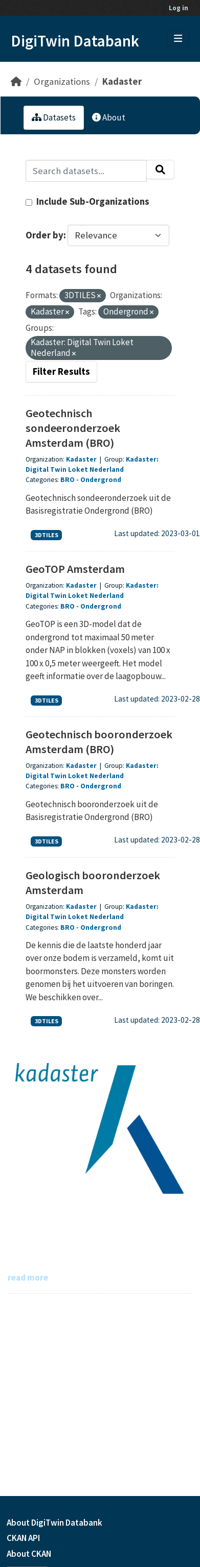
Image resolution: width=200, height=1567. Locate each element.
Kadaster (122, 81)
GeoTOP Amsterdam (75, 569)
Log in (178, 8)
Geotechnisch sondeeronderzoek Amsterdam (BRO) (73, 427)
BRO (67, 479)
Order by (44, 235)
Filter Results (61, 371)
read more (28, 1277)
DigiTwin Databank (75, 41)
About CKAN (29, 1553)
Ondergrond (100, 479)
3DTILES (46, 535)
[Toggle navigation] (178, 38)
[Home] (16, 81)
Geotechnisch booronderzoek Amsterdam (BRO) (99, 741)
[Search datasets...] (86, 171)
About (108, 117)
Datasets (54, 117)
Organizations (62, 81)
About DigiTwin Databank (54, 1522)
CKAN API (23, 1538)
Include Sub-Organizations (87, 201)
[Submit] (160, 169)
